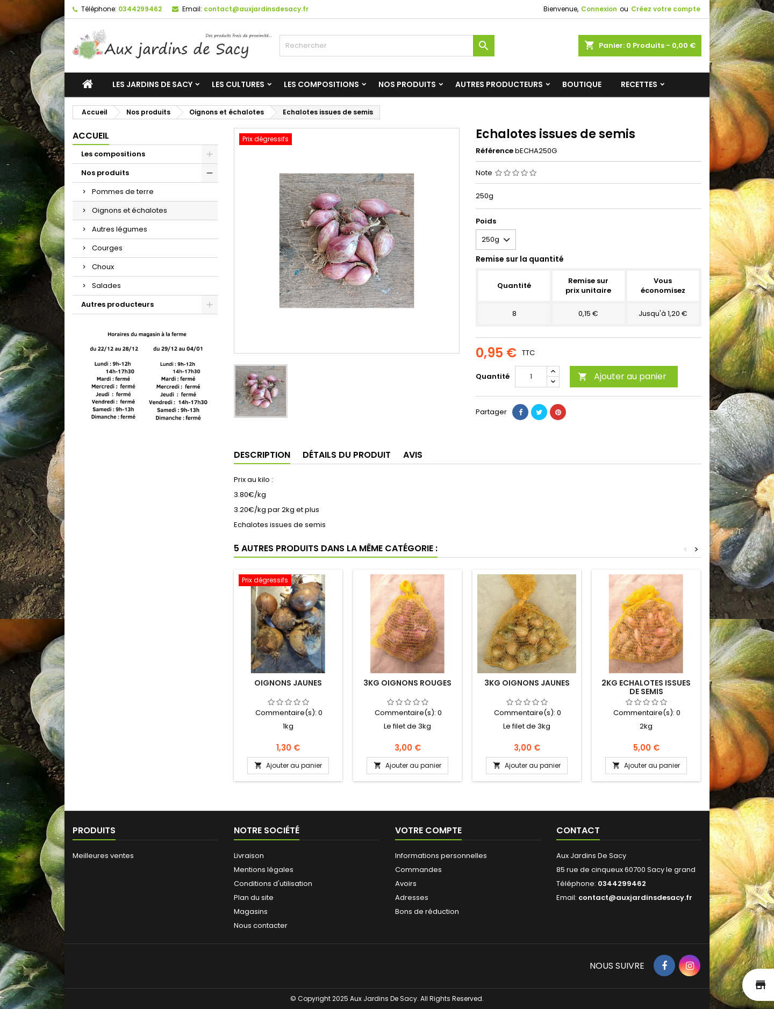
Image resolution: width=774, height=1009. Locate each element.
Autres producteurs (499, 84)
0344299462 (140, 8)
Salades (106, 285)
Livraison (249, 856)
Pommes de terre (123, 191)
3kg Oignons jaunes (527, 683)
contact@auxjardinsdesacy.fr (256, 8)
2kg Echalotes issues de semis (646, 687)
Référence (494, 151)
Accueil (91, 135)
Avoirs (406, 883)
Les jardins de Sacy (152, 84)
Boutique (581, 84)
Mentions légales (263, 869)
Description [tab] (262, 455)
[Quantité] (531, 376)
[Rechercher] (387, 45)
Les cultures (238, 84)
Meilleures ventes (103, 856)
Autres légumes (119, 229)
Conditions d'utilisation (273, 883)
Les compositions (321, 84)
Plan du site (254, 897)
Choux (103, 267)
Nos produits (407, 84)
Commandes (418, 869)
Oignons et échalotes (129, 210)
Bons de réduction (427, 911)
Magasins (251, 911)
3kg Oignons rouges (407, 683)
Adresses (411, 897)
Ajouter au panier (622, 376)
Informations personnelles (441, 856)
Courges (107, 248)
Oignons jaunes (288, 683)
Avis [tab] (412, 455)
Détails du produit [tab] (347, 455)
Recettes (639, 84)
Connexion (599, 8)
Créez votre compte (665, 8)
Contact (578, 830)
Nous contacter (261, 925)
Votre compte (428, 830)
